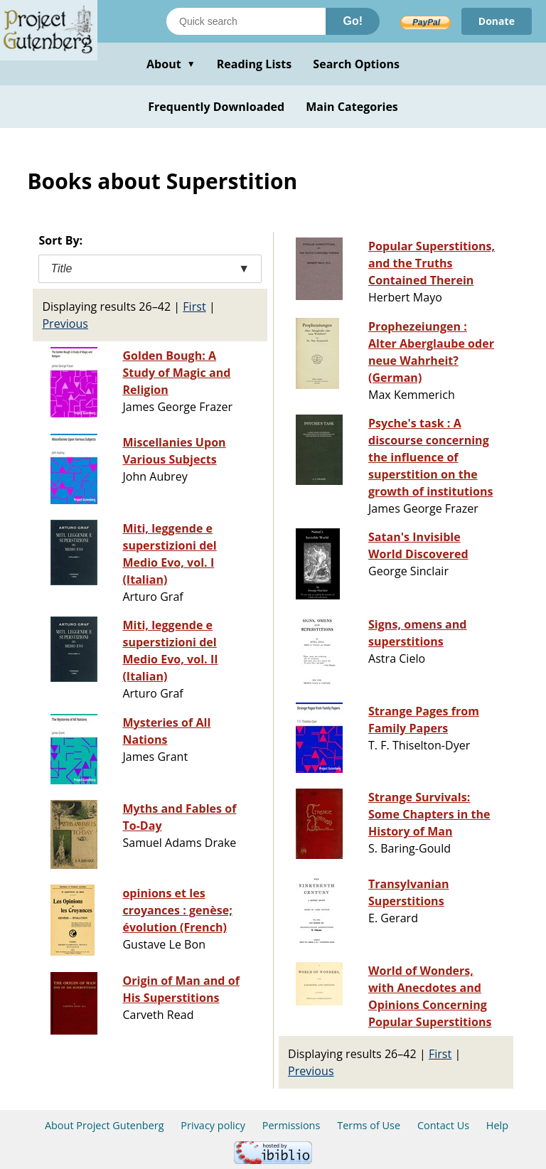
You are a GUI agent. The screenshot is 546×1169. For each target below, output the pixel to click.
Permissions (291, 1125)
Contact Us (443, 1125)
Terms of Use (368, 1125)
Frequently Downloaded (216, 106)
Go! (353, 21)
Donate (496, 21)
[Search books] (246, 21)
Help (497, 1125)
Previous (65, 323)
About (171, 64)
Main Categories (352, 106)
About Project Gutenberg (104, 1125)
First (194, 306)
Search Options (356, 64)
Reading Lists (254, 64)
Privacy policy (213, 1125)
